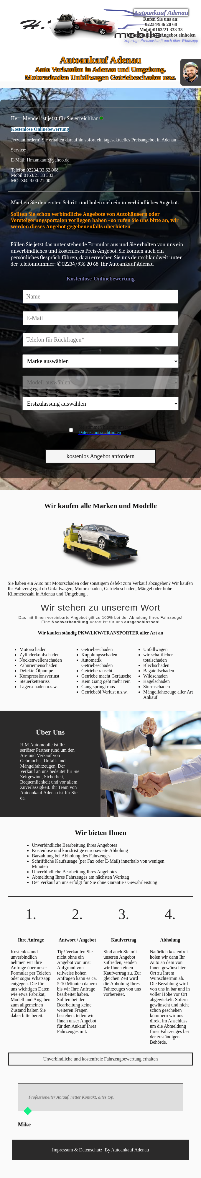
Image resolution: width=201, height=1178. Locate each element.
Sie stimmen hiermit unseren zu (105, 430)
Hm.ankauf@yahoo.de (48, 159)
